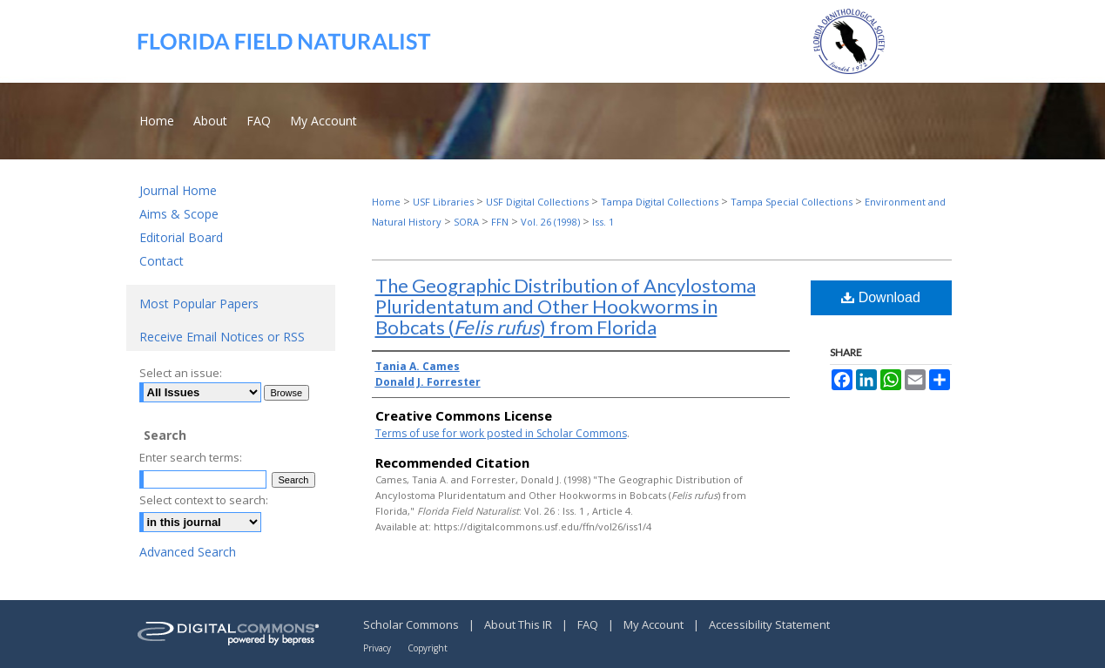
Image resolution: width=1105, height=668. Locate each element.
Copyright (428, 648)
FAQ (589, 624)
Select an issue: (180, 373)
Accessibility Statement (769, 624)
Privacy (378, 648)
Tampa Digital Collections (659, 201)
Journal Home (178, 190)
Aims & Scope (179, 214)
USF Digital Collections (537, 201)
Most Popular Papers (199, 303)
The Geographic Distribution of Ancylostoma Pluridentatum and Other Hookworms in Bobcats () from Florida (565, 306)
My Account (654, 624)
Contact (161, 261)
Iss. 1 (603, 221)
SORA (466, 221)
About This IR (519, 624)
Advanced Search (187, 551)
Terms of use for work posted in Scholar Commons (501, 433)
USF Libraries (443, 201)
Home (386, 201)
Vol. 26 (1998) (550, 221)
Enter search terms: (190, 457)
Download (880, 297)
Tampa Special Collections (791, 201)
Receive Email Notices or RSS (222, 336)
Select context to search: (203, 500)
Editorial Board (181, 237)
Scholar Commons (412, 624)
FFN (500, 221)
